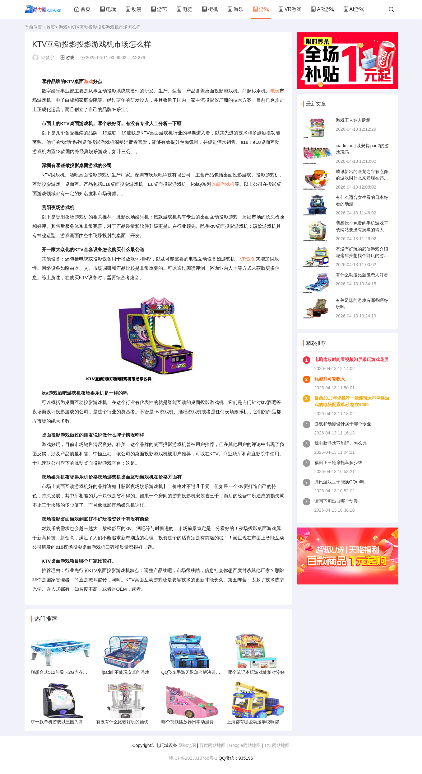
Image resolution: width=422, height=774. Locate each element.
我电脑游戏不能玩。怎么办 (340, 443)
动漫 (133, 9)
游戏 (261, 9)
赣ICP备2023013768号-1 (193, 758)
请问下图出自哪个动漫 (336, 501)
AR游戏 (322, 9)
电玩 (108, 9)
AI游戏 (353, 9)
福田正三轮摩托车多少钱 (338, 462)
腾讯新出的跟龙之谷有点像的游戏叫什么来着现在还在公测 (362, 178)
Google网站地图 (244, 745)
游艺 (159, 9)
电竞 (184, 9)
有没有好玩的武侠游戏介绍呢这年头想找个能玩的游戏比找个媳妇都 (362, 255)
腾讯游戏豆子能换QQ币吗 (339, 481)
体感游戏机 (222, 184)
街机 (210, 9)
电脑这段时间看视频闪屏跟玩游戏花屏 (351, 359)
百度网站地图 (212, 745)
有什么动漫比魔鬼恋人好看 (362, 274)
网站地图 (187, 745)
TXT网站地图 (277, 745)
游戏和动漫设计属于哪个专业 (342, 423)
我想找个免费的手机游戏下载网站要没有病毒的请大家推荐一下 (362, 230)
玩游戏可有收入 (329, 378)
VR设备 (248, 258)
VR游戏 (289, 9)
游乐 (235, 9)
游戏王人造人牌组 (353, 120)
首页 (82, 9)
